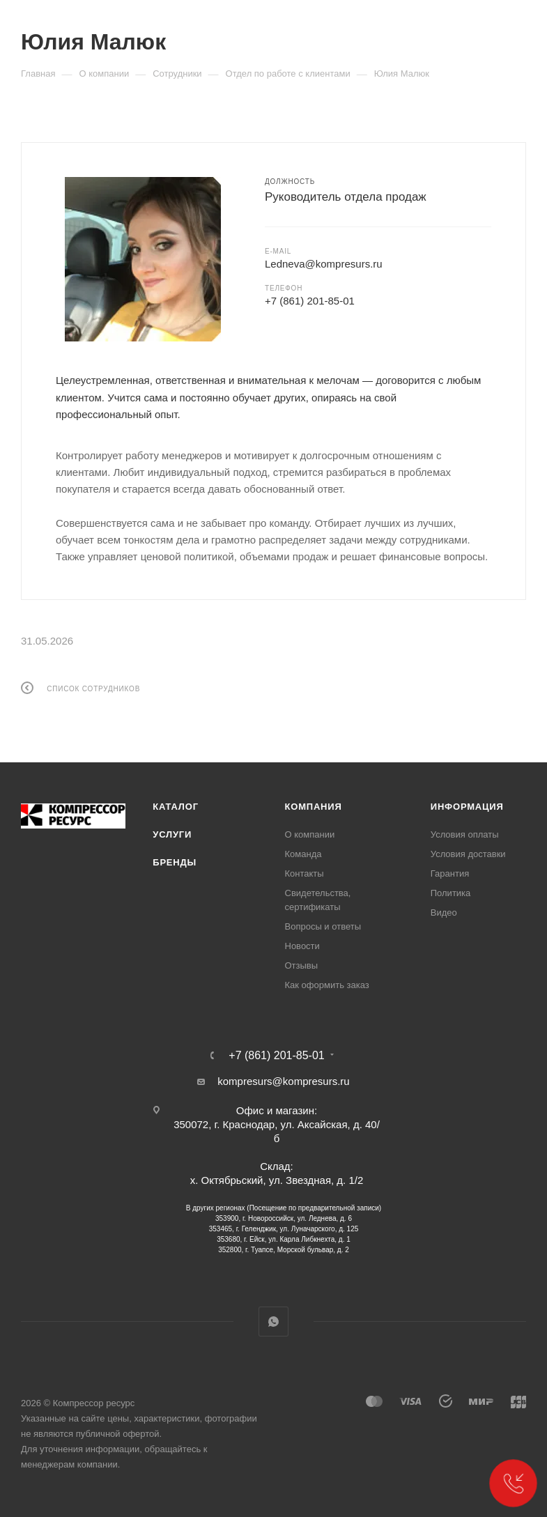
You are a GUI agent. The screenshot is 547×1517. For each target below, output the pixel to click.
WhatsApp (273, 1322)
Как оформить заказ (327, 985)
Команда (303, 854)
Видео (444, 912)
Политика (451, 893)
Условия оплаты (465, 834)
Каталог (176, 806)
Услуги (172, 834)
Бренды (175, 862)
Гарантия (450, 873)
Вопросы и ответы (323, 926)
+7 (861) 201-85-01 (310, 301)
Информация (467, 806)
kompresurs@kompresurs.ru (283, 1081)
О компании (310, 834)
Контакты (304, 873)
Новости (302, 946)
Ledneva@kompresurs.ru (324, 264)
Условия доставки (468, 854)
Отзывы (301, 965)
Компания (313, 806)
